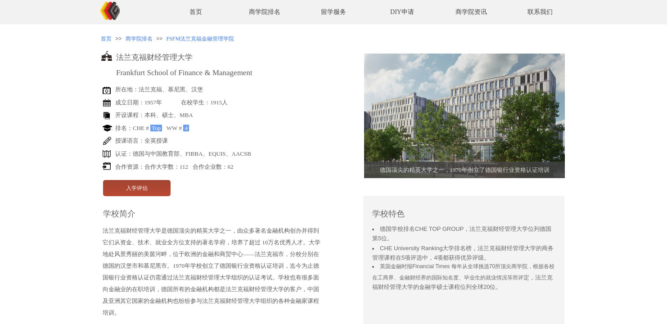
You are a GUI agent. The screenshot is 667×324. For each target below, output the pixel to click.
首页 (195, 12)
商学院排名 (264, 12)
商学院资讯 (471, 12)
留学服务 (333, 12)
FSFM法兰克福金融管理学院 (200, 39)
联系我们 (540, 12)
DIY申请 (402, 12)
